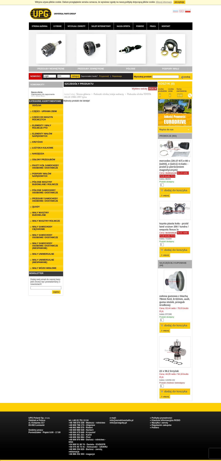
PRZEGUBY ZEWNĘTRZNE (91, 69)
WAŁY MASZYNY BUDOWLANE (40, 213)
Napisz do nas (166, 129)
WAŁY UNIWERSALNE (43, 254)
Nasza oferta (123, 26)
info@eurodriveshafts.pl (121, 420)
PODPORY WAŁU (170, 69)
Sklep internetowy (101, 26)
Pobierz (140, 26)
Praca (153, 26)
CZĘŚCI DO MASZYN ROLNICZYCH (42, 118)
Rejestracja (117, 76)
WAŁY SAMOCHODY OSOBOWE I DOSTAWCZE (45, 236)
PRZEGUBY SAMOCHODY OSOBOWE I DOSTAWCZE (45, 199)
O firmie (57, 26)
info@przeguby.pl (118, 423)
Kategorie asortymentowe (45, 101)
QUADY (36, 207)
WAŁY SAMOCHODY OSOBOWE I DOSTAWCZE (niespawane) (45, 245)
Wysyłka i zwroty (76, 26)
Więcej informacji (164, 2)
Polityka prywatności (162, 418)
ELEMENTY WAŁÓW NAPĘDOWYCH (42, 135)
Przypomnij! (104, 76)
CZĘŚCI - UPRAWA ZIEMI (44, 111)
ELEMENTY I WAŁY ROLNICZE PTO (41, 126)
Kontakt (166, 26)
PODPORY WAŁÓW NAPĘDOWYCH (41, 175)
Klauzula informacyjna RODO (166, 420)
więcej (166, 195)
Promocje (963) (168, 136)
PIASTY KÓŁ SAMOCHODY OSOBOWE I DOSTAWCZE (45, 166)
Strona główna (39, 26)
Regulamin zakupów (161, 425)
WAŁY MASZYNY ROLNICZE (46, 221)
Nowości (35, 76)
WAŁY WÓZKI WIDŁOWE (44, 268)
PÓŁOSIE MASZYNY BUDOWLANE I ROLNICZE (45, 183)
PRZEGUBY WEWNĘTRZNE (50, 69)
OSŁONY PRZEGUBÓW (43, 159)
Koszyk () (166, 83)
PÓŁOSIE (130, 69)
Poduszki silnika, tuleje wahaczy (109, 94)
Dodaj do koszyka (175, 190)
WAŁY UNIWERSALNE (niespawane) (43, 261)
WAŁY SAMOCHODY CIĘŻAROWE (42, 228)
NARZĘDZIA (38, 154)
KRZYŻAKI (37, 142)
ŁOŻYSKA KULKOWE (42, 148)
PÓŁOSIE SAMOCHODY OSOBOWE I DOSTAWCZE (45, 191)
